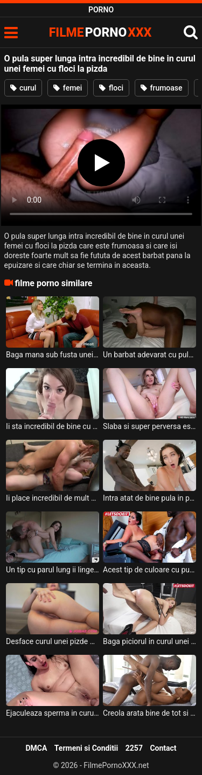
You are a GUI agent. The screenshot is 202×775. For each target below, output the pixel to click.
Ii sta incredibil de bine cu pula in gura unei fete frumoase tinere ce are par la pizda (52, 426)
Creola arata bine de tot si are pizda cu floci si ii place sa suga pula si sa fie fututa (149, 713)
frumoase (162, 88)
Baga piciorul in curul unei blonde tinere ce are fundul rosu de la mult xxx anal (149, 641)
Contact (163, 748)
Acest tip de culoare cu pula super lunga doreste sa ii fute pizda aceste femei (149, 569)
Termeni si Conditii (86, 748)
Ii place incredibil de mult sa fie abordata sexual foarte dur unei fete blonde (52, 498)
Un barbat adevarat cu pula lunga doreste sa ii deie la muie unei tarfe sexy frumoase (149, 354)
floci (111, 88)
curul (23, 88)
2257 (134, 748)
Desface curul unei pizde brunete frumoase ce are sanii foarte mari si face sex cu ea (52, 641)
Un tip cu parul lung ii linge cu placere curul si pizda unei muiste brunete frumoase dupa (52, 569)
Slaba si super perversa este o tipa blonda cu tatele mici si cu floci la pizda (149, 426)
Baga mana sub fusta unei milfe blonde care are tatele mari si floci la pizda (52, 354)
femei (67, 88)
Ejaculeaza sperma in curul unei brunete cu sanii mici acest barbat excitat (52, 713)
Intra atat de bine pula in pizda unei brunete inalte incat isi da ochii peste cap (149, 498)
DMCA (36, 748)
